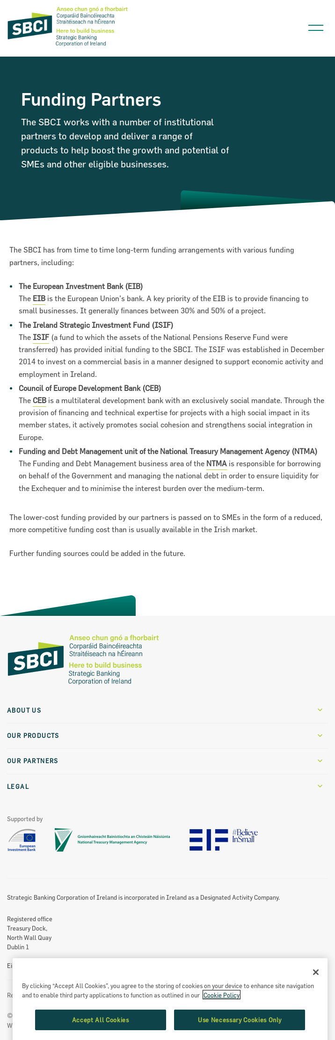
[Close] (316, 998)
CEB (39, 400)
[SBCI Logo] (68, 47)
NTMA (216, 463)
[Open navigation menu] (315, 25)
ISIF (41, 337)
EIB (39, 298)
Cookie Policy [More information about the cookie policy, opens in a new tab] (222, 1021)
